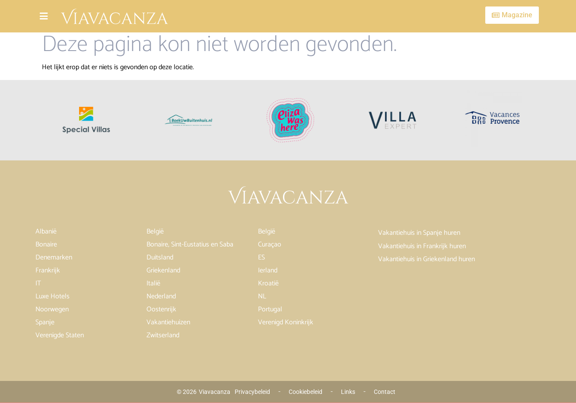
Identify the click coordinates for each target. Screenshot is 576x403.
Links (348, 391)
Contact (384, 391)
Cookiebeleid (305, 391)
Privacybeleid (252, 391)
